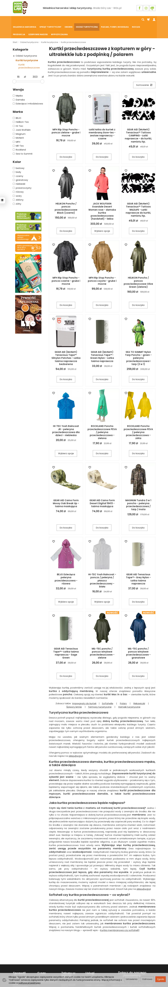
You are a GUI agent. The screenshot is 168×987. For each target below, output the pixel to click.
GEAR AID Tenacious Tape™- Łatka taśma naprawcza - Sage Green (66, 639)
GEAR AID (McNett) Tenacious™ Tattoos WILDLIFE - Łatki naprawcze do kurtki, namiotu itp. (138, 195)
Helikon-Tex (21, 107)
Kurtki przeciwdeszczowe (29, 51)
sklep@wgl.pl (76, 741)
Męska (18, 80)
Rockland (19, 134)
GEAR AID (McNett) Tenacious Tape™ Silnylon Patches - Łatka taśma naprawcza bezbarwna (65, 343)
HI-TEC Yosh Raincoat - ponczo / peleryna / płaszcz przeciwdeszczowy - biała (102, 566)
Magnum (19, 119)
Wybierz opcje (102, 216)
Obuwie (69, 19)
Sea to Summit (23, 139)
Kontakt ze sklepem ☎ (47, 967)
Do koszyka (66, 142)
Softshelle (107, 688)
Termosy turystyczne (100, 692)
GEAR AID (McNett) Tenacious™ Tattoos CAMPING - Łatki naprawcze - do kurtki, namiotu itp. (138, 121)
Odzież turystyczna (87, 19)
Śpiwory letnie (74, 692)
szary (17, 181)
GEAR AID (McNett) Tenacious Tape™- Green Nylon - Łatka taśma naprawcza (102, 342)
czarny (18, 161)
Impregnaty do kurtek (84, 688)
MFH (16, 127)
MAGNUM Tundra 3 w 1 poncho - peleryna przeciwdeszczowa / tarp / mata (138, 490)
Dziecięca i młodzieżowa (28, 88)
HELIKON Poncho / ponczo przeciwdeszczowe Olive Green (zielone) (138, 268)
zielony (18, 185)
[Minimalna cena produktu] (18, 62)
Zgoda (160, 979)
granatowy (20, 165)
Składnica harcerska (24, 19)
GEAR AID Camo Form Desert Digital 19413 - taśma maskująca (102, 489)
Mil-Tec (18, 131)
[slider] (14, 67)
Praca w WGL (44, 972)
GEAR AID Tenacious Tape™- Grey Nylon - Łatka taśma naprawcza (138, 564)
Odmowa (147, 979)
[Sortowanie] (144, 70)
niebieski (19, 169)
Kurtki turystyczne (27, 45)
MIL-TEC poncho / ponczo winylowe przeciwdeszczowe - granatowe (138, 639)
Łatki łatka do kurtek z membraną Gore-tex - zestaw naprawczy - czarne (102, 119)
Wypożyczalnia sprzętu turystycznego (21, 968)
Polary (123, 688)
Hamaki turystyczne (129, 692)
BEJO (17, 103)
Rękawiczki (139, 688)
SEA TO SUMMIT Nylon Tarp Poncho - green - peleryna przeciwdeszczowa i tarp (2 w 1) (138, 343)
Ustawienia (131, 979)
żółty (17, 189)
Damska (19, 85)
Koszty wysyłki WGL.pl (68, 970)
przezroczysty (22, 173)
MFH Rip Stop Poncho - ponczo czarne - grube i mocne (66, 266)
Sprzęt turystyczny (50, 19)
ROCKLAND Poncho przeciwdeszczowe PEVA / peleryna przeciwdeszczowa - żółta (138, 417)
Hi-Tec (18, 111)
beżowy (18, 153)
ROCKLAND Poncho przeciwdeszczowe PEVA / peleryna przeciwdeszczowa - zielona (102, 417)
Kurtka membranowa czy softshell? (119, 915)
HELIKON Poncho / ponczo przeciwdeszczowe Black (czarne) (66, 194)
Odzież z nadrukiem (95, 969)
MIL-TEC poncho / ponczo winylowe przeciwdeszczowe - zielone (102, 639)
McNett (18, 123)
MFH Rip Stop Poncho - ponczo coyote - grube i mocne (102, 266)
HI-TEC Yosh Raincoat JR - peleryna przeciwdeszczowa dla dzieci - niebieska (66, 416)
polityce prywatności (29, 982)
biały (17, 157)
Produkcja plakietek (95, 966)
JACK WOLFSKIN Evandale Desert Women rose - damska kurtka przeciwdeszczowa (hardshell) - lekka (102, 197)
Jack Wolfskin (22, 115)
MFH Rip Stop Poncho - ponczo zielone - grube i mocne (66, 118)
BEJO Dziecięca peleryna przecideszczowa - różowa (66, 564)
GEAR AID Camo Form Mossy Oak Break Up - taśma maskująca (66, 489)
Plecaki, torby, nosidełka (115, 19)
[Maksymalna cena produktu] (35, 62)
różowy (18, 177)
